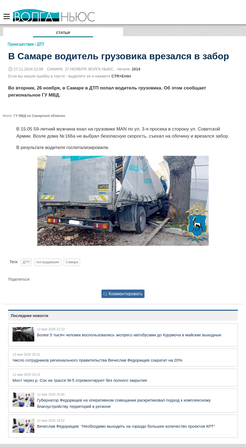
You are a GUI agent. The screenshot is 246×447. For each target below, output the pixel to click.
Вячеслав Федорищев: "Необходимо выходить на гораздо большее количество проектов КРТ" (126, 426)
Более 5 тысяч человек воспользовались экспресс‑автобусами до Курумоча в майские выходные (129, 335)
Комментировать (123, 293)
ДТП (26, 262)
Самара (72, 262)
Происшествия (20, 44)
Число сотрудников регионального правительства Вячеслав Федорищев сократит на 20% (97, 360)
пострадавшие (47, 262)
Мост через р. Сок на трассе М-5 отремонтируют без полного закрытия (80, 380)
